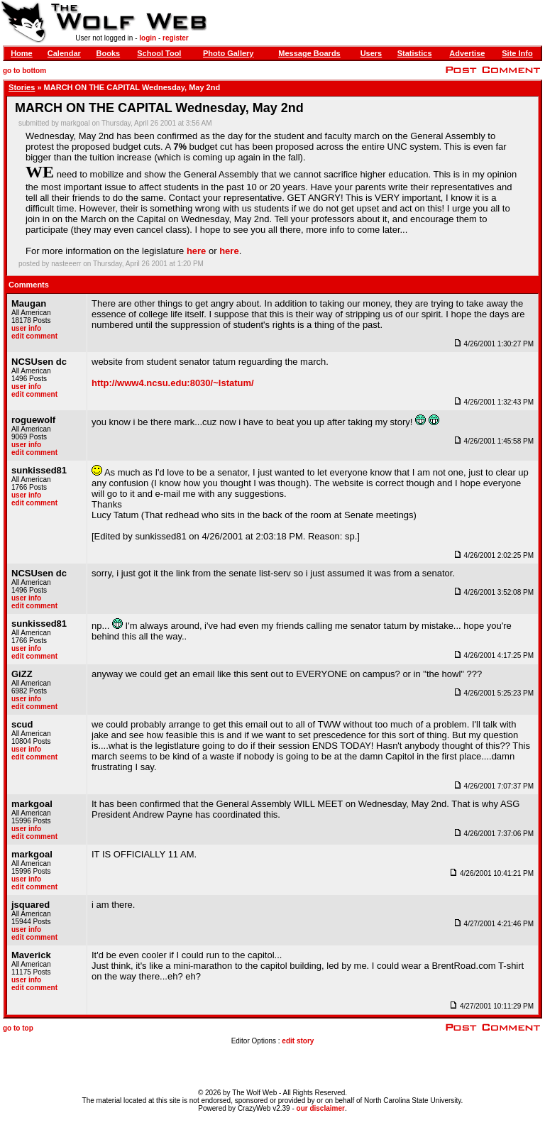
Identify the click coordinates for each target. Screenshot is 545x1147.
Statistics (414, 53)
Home (22, 53)
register (176, 38)
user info (26, 328)
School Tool (159, 53)
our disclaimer (321, 1108)
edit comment (34, 336)
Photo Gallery (228, 53)
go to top (18, 1028)
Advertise (467, 53)
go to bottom (24, 71)
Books (109, 53)
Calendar (64, 53)
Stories (22, 87)
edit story (298, 1041)
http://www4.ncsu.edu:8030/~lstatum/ (173, 383)
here (196, 251)
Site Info (517, 53)
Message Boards (309, 53)
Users (371, 53)
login (147, 38)
